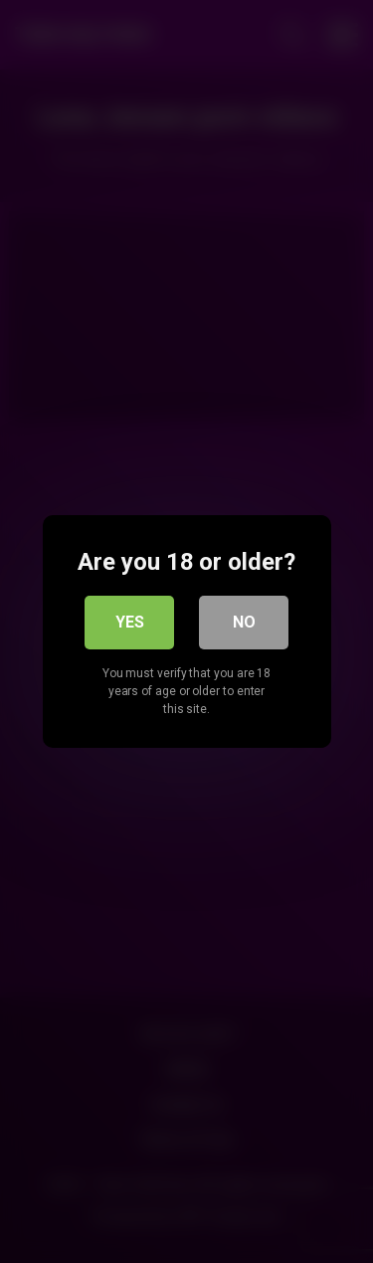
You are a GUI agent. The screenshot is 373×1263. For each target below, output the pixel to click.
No (244, 622)
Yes (129, 622)
